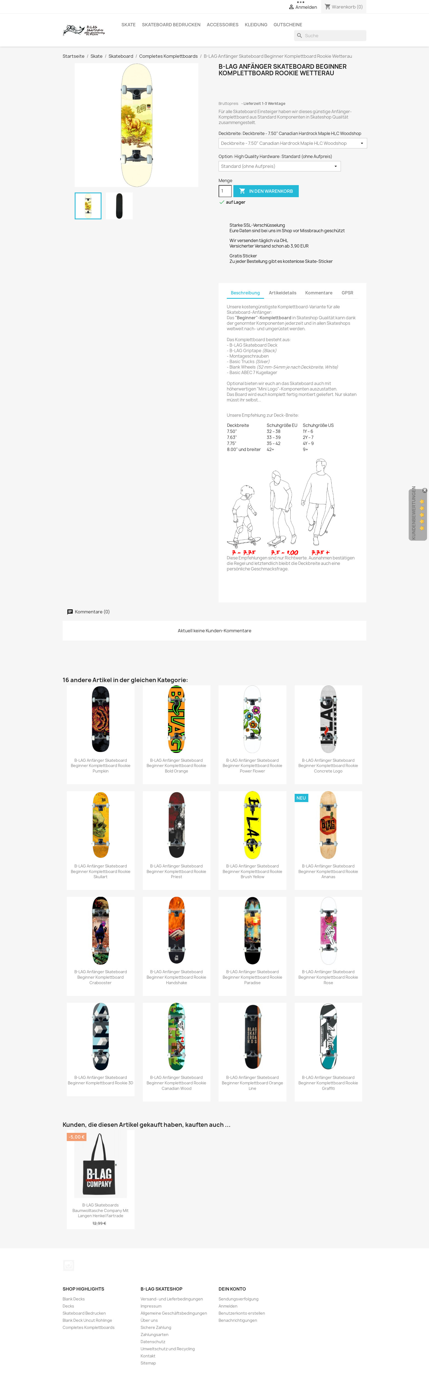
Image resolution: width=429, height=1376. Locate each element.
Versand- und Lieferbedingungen (172, 1299)
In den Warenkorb (266, 191)
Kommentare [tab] (318, 293)
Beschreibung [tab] (245, 293)
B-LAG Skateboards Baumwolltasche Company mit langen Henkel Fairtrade (101, 1210)
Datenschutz (153, 1341)
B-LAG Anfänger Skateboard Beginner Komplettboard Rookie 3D (100, 1080)
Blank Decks (74, 1299)
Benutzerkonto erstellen (242, 1313)
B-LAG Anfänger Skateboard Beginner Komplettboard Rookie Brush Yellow (252, 871)
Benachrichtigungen (238, 1320)
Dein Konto (232, 1289)
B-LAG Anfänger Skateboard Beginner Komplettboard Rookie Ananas (328, 871)
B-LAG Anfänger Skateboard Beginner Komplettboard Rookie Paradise (252, 977)
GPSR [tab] (347, 293)
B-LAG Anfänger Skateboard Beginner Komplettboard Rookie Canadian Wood (176, 1083)
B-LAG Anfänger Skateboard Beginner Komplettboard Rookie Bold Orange (176, 766)
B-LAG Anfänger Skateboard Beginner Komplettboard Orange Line (252, 1083)
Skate (128, 25)
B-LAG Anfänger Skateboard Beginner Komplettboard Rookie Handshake (176, 977)
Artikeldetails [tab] (282, 293)
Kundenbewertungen (413, 513)
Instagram (68, 1265)
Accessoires (223, 25)
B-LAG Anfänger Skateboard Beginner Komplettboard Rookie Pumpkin (101, 766)
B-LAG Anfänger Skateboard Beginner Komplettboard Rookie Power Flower (252, 766)
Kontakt (148, 1355)
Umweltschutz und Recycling (168, 1348)
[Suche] (330, 35)
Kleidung (256, 25)
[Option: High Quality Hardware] (280, 166)
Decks (68, 1306)
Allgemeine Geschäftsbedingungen (174, 1313)
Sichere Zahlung (156, 1327)
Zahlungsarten (155, 1334)
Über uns (149, 1320)
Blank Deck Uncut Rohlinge (87, 1320)
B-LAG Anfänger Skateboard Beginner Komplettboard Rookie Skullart (101, 871)
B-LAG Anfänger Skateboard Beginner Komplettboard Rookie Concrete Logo (328, 766)
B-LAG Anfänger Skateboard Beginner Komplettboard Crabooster (100, 977)
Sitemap (148, 1363)
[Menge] (225, 191)
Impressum (151, 1306)
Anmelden (228, 1306)
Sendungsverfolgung (239, 1299)
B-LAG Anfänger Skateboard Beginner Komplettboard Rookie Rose (328, 977)
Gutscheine (288, 25)
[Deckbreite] (293, 143)
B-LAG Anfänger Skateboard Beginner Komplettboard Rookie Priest (176, 871)
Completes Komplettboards (89, 1327)
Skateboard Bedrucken (171, 25)
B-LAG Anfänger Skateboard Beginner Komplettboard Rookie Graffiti (328, 1083)
